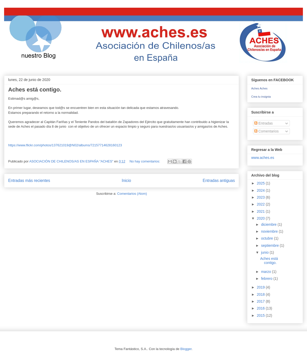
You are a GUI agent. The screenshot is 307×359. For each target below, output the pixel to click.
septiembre (270, 245)
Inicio (126, 180)
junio (265, 252)
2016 (261, 308)
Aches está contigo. (34, 89)
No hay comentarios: (145, 161)
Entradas (263, 123)
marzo (266, 272)
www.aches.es (262, 158)
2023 (261, 197)
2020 (261, 218)
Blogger (186, 349)
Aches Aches (259, 88)
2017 (261, 301)
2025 (261, 183)
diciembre (269, 224)
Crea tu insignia (261, 96)
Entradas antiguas (219, 180)
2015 (261, 315)
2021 (261, 211)
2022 (261, 204)
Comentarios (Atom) (132, 194)
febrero (267, 278)
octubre (267, 238)
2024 (261, 190)
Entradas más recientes (29, 180)
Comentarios (266, 131)
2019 (261, 287)
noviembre (270, 231)
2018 (261, 294)
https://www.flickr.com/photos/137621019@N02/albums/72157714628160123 (65, 145)
